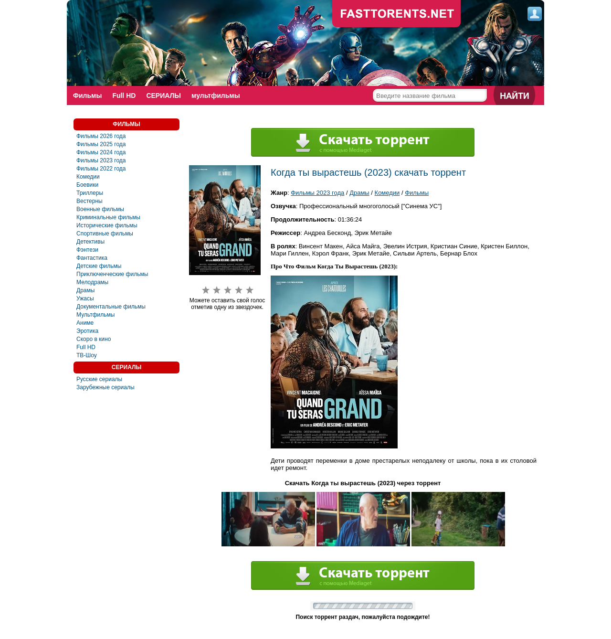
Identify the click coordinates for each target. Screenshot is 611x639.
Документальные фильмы (111, 306)
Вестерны (89, 201)
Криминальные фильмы (108, 217)
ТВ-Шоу (86, 355)
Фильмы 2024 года (101, 152)
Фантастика (91, 258)
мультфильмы (215, 95)
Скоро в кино (93, 339)
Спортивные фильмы (104, 233)
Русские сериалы (99, 379)
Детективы (90, 241)
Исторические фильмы (106, 225)
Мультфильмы (95, 314)
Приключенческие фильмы (112, 274)
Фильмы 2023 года (101, 160)
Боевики (87, 184)
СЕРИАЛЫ (163, 95)
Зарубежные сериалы (105, 387)
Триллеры (89, 193)
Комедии (88, 176)
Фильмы (87, 95)
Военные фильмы (100, 209)
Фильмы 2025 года (101, 144)
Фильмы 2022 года (101, 168)
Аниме (85, 323)
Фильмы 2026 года (101, 136)
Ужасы (85, 298)
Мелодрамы (92, 282)
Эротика (87, 331)
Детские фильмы (98, 266)
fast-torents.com (396, 14)
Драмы (85, 290)
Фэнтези (87, 249)
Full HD (124, 95)
